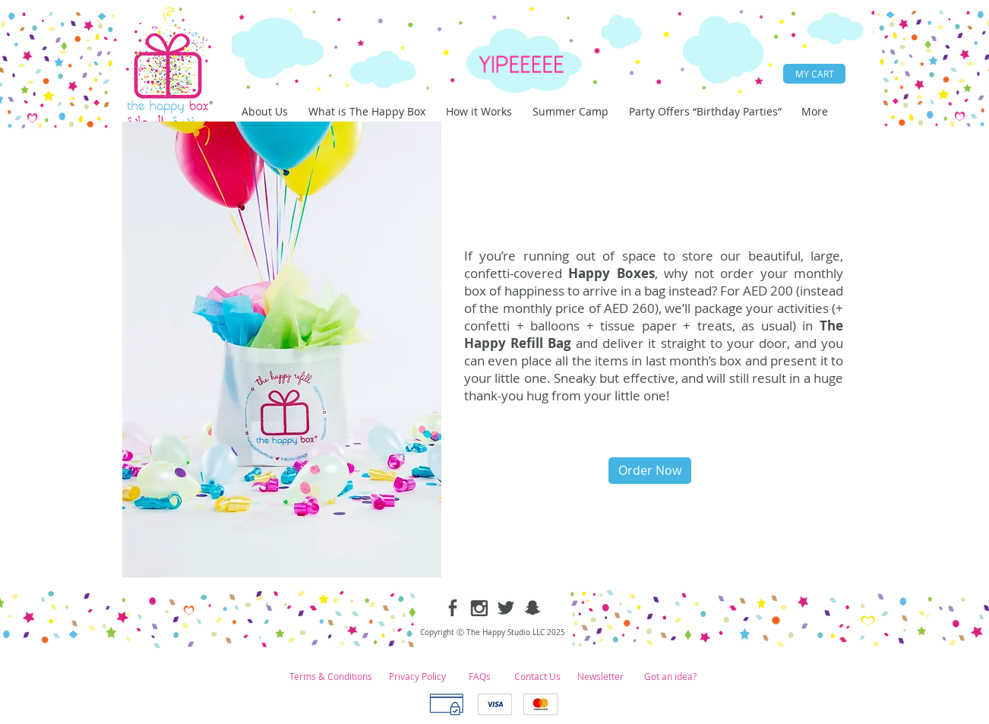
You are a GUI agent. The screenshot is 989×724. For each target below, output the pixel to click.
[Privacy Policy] (417, 676)
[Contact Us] (537, 676)
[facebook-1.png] (452, 607)
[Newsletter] (600, 676)
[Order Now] (649, 470)
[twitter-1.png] (505, 607)
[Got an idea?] (670, 676)
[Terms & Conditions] (330, 676)
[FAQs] (479, 676)
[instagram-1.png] (479, 607)
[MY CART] (814, 74)
